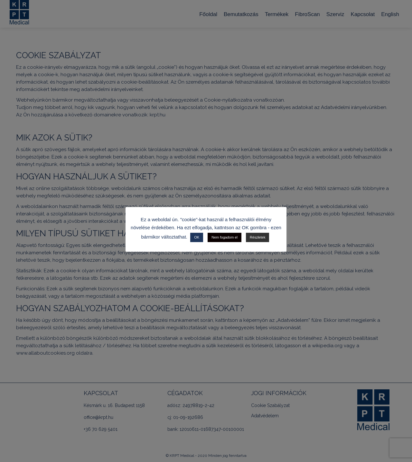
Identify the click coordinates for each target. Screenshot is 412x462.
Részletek (257, 237)
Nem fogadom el (224, 237)
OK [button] (196, 237)
